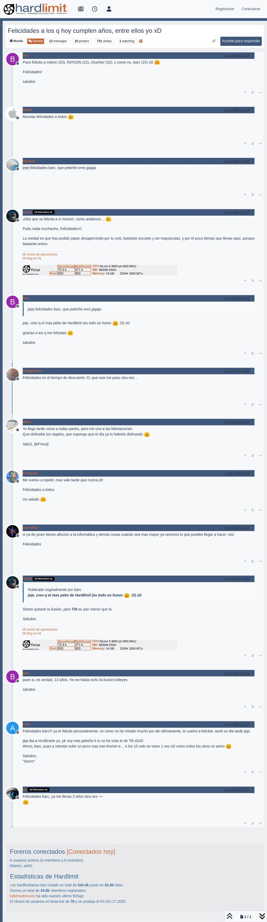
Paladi (27, 110)
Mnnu (27, 422)
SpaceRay (30, 527)
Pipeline (29, 161)
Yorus (27, 212)
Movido (16, 41)
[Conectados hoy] (91, 851)
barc (26, 55)
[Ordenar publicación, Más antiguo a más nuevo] (214, 41)
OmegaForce (32, 371)
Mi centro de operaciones (40, 254)
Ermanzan (30, 473)
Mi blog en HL (32, 258)
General (35, 41)
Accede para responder (241, 41)
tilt (25, 790)
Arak (26, 724)
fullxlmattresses (22, 896)
